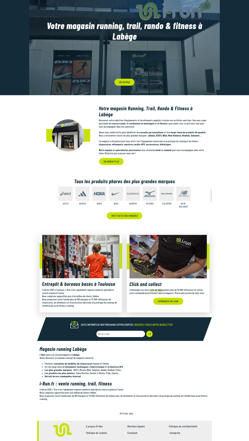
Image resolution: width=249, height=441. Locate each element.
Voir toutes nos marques (124, 215)
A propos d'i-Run (94, 426)
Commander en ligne (168, 301)
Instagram (174, 432)
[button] (149, 334)
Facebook (132, 432)
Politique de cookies (96, 432)
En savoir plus (111, 161)
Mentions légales (136, 426)
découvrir (124, 82)
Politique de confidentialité (183, 426)
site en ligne (156, 289)
